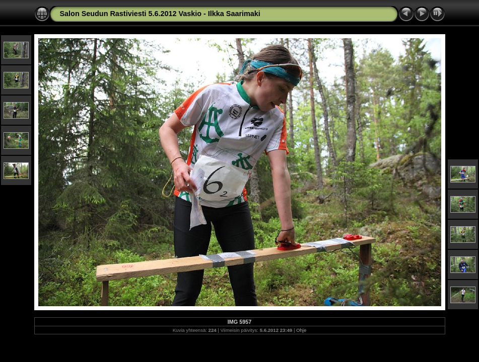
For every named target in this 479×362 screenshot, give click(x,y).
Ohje (301, 330)
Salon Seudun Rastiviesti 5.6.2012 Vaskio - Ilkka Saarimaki (160, 14)
